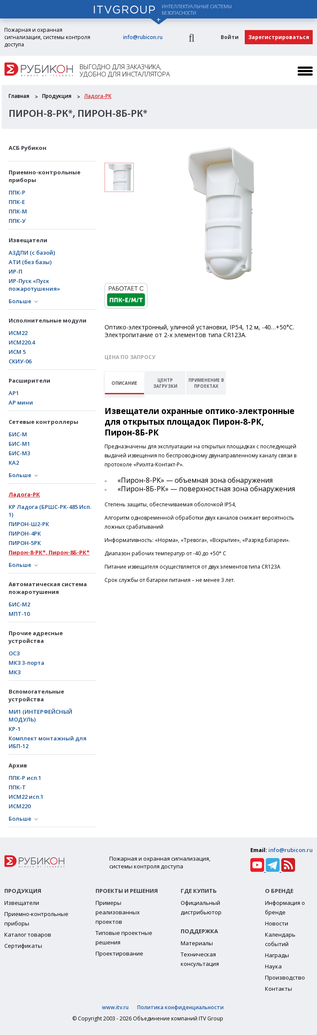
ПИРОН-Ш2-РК (29, 524)
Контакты (278, 988)
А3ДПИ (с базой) (32, 252)
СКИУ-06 (20, 361)
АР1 (14, 393)
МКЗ (15, 672)
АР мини (21, 402)
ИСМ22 (18, 333)
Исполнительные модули (47, 320)
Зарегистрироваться (278, 37)
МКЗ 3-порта (26, 663)
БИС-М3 (19, 453)
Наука (273, 966)
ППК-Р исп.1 (25, 778)
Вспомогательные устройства (36, 695)
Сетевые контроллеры (43, 422)
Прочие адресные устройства (36, 637)
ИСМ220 (20, 806)
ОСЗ (14, 653)
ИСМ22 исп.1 (26, 797)
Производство (285, 977)
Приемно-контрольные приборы (44, 176)
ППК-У (17, 221)
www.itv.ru (115, 1007)
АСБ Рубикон (27, 148)
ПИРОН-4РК (25, 533)
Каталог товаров (27, 934)
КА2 (14, 462)
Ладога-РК (97, 96)
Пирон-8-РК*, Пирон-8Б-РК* (49, 552)
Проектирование (119, 953)
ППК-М (18, 211)
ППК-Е (17, 202)
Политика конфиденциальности (180, 1007)
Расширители (29, 380)
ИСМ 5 (17, 352)
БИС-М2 (19, 604)
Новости (276, 923)
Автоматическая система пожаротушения (48, 588)
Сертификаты (23, 946)
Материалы (197, 943)
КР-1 (15, 729)
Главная (19, 96)
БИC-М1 (19, 443)
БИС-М (18, 434)
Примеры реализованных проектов (117, 912)
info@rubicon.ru (143, 37)
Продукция (56, 96)
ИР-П (15, 271)
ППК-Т (17, 787)
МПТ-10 (19, 614)
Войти (230, 37)
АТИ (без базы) (30, 262)
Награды (277, 955)
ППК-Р (17, 192)
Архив (18, 765)
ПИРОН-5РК (25, 543)
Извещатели (28, 240)
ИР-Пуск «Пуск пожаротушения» (34, 284)
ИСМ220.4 (22, 342)
